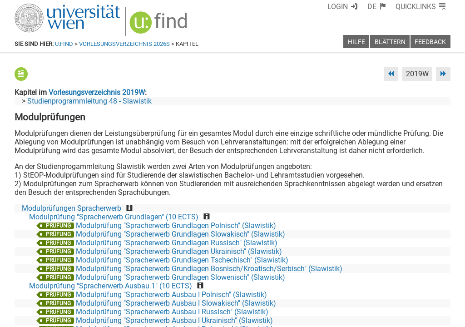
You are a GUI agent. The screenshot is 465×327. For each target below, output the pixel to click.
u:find (64, 43)
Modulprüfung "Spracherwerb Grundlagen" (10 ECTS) (113, 217)
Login (337, 6)
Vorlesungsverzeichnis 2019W (97, 92)
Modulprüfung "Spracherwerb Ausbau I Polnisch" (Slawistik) (171, 294)
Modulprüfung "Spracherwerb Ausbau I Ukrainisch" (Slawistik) (174, 320)
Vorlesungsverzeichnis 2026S (124, 43)
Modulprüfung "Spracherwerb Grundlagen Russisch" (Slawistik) (176, 242)
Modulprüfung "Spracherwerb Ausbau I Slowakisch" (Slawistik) (176, 303)
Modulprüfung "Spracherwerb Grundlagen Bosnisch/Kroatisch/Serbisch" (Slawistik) (209, 268)
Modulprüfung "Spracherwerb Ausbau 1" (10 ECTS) (110, 286)
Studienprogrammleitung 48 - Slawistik (89, 101)
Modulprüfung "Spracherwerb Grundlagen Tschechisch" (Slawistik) (182, 260)
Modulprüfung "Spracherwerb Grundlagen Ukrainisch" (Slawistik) (179, 251)
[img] (160, 25)
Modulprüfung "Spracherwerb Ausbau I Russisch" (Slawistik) (172, 311)
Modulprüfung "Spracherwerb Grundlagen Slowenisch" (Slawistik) (180, 277)
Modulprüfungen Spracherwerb (71, 208)
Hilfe (356, 42)
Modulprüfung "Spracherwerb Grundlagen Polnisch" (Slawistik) (176, 225)
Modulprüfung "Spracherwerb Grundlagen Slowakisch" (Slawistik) (180, 234)
